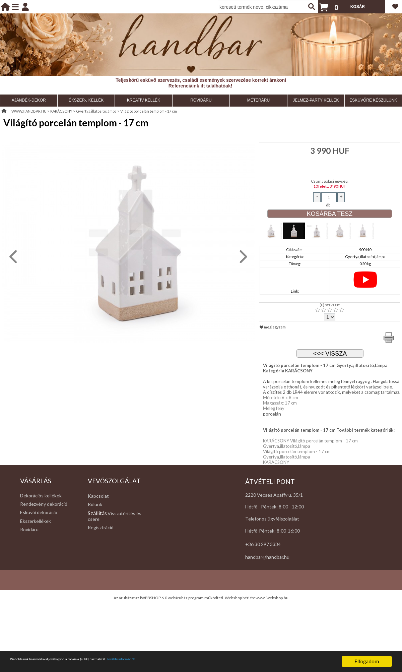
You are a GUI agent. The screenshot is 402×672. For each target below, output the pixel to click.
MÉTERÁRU (258, 100)
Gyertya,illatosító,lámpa (96, 111)
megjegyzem (273, 327)
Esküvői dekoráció (38, 512)
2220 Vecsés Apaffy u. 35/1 (274, 495)
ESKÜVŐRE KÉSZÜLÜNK (373, 100)
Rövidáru (29, 529)
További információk (194, 661)
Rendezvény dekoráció (43, 504)
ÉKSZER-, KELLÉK (86, 100)
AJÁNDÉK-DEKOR (29, 100)
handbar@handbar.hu (267, 557)
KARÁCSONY (61, 111)
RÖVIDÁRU (200, 100)
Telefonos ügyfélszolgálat (272, 519)
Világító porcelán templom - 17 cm (148, 111)
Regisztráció (101, 527)
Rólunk (95, 504)
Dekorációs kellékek (41, 495)
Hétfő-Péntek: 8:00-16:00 (272, 531)
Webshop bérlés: (240, 597)
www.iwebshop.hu (272, 597)
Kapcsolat (98, 496)
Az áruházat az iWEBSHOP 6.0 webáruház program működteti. (169, 597)
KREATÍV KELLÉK (143, 100)
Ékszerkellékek (35, 521)
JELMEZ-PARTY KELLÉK (316, 100)
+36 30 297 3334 (263, 544)
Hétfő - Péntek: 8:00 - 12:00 (274, 506)
